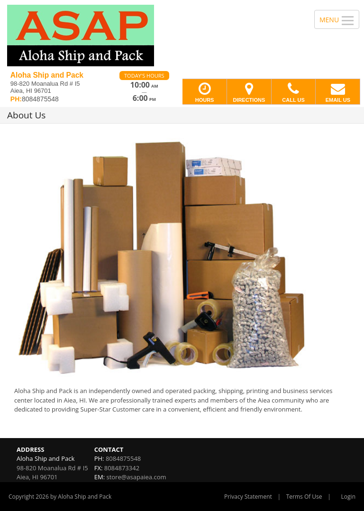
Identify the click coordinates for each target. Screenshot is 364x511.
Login (348, 497)
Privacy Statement (248, 497)
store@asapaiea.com (136, 477)
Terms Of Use (304, 497)
